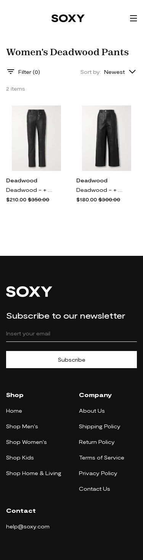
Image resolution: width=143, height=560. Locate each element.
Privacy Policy (98, 473)
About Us (92, 410)
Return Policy (97, 442)
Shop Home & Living (33, 473)
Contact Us (94, 488)
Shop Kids (20, 457)
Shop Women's (26, 442)
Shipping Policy (100, 426)
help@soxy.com (28, 526)
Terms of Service (101, 457)
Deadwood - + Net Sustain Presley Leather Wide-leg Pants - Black (101, 190)
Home (14, 410)
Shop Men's (22, 426)
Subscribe (71, 359)
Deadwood (21, 180)
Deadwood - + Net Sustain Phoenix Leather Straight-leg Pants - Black (31, 190)
